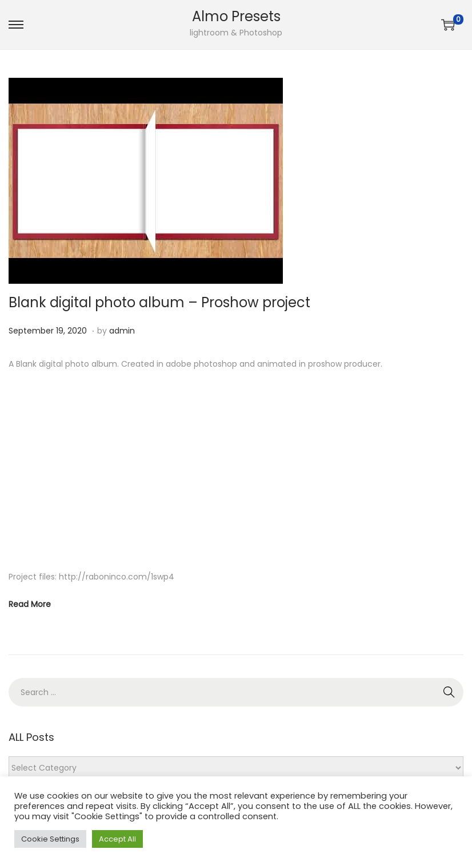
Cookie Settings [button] (50, 839)
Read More (30, 604)
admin (122, 330)
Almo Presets (236, 16)
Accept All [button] (117, 839)
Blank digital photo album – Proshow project (159, 302)
